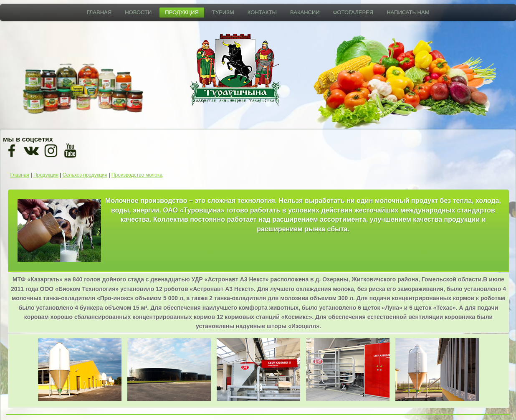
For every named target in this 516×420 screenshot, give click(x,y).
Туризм (223, 12)
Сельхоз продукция (85, 175)
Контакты (262, 12)
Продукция (182, 12)
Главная (99, 12)
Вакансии (305, 12)
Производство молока (136, 175)
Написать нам (408, 12)
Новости (138, 12)
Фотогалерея (353, 12)
